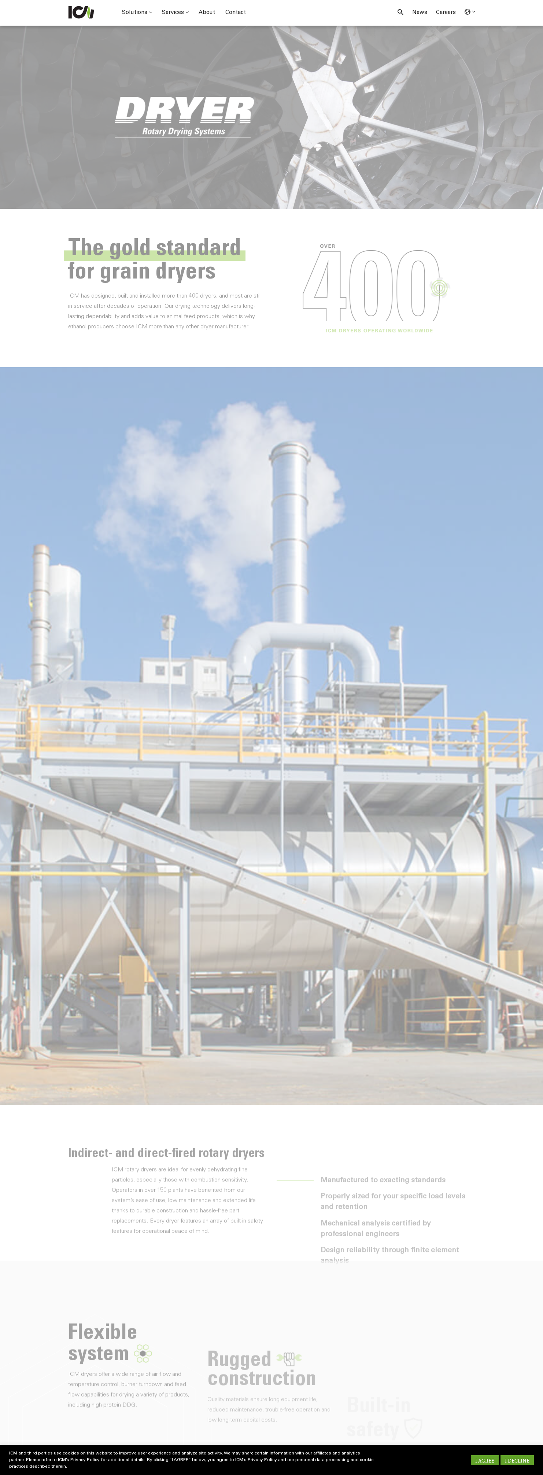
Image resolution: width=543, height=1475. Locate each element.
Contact (235, 12)
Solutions (137, 12)
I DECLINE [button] (517, 1461)
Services (175, 12)
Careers (446, 12)
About (207, 12)
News (419, 12)
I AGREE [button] (484, 1461)
